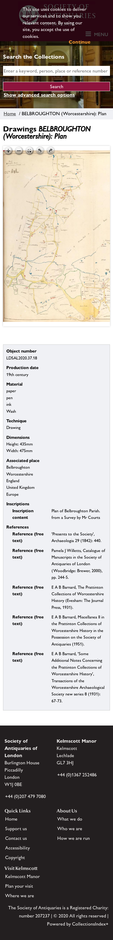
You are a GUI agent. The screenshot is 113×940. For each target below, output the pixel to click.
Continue (79, 42)
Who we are (69, 828)
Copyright (15, 857)
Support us (16, 828)
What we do (69, 819)
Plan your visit (19, 886)
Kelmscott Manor (22, 876)
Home (10, 113)
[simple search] (56, 71)
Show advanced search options (39, 95)
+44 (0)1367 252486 (77, 775)
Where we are (19, 895)
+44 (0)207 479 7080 (25, 796)
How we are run (73, 838)
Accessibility (17, 848)
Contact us (16, 838)
